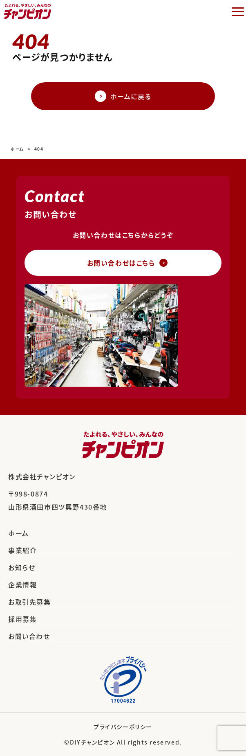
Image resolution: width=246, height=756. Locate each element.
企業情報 (22, 584)
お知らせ (21, 567)
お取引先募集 (29, 602)
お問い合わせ (29, 636)
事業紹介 (22, 550)
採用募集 (22, 619)
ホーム (18, 533)
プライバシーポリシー (123, 726)
